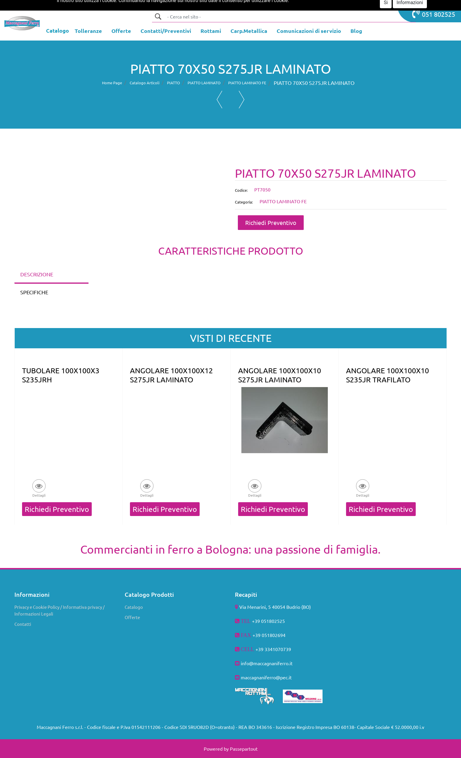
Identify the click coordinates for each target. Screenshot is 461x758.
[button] (158, 16)
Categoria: (244, 201)
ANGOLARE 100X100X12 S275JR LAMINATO (171, 375)
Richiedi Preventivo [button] (270, 222)
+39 (260, 649)
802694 (277, 635)
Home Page (112, 82)
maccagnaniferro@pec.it (266, 677)
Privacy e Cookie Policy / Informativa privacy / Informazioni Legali (59, 610)
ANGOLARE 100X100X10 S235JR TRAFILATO (387, 375)
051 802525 (433, 13)
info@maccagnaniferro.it (267, 663)
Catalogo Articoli (144, 82)
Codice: (241, 190)
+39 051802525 (268, 621)
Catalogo (134, 607)
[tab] (51, 275)
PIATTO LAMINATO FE (247, 82)
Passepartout (244, 749)
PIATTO (173, 82)
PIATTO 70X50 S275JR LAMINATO (314, 83)
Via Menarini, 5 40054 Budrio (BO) (275, 607)
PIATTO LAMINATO (204, 82)
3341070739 (278, 649)
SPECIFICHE (34, 292)
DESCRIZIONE (36, 274)
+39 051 (261, 635)
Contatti (22, 624)
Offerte (132, 617)
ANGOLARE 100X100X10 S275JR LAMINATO (279, 375)
